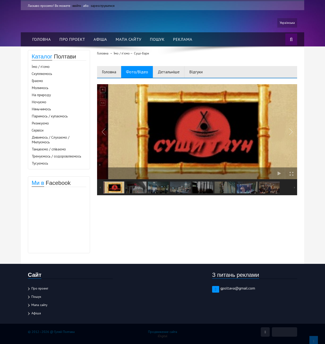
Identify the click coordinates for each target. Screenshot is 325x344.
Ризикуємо (40, 123)
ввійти (77, 6)
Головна (41, 39)
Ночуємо (39, 101)
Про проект (72, 39)
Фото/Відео (137, 72)
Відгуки (196, 72)
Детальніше (169, 72)
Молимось (40, 87)
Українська (287, 23)
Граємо (37, 80)
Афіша (100, 39)
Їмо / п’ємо (41, 66)
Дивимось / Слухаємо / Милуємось (50, 139)
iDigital (162, 336)
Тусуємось (40, 163)
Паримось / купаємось (50, 116)
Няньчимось (41, 109)
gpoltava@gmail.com (237, 288)
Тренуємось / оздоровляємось (56, 156)
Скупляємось (42, 73)
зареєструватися (103, 6)
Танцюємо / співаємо (49, 149)
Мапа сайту (128, 39)
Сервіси (37, 130)
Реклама (182, 39)
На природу (41, 94)
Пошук (157, 39)
